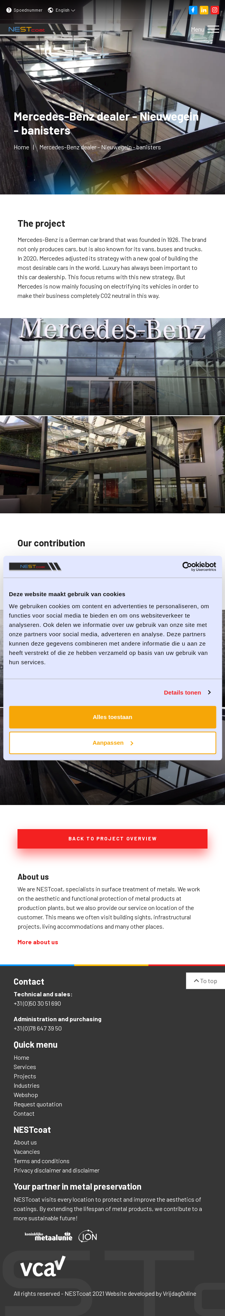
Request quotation (38, 1104)
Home (21, 1057)
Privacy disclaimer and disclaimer (56, 1170)
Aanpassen (112, 742)
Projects (25, 1076)
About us (25, 1142)
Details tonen (182, 692)
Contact (24, 1113)
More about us (37, 941)
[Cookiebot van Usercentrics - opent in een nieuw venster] (182, 567)
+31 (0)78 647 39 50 (38, 1028)
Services (25, 1066)
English (61, 9)
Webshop (26, 1094)
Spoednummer (24, 9)
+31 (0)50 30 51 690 (37, 1003)
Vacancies (27, 1151)
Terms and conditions (42, 1160)
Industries (27, 1085)
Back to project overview (112, 838)
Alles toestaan (113, 717)
